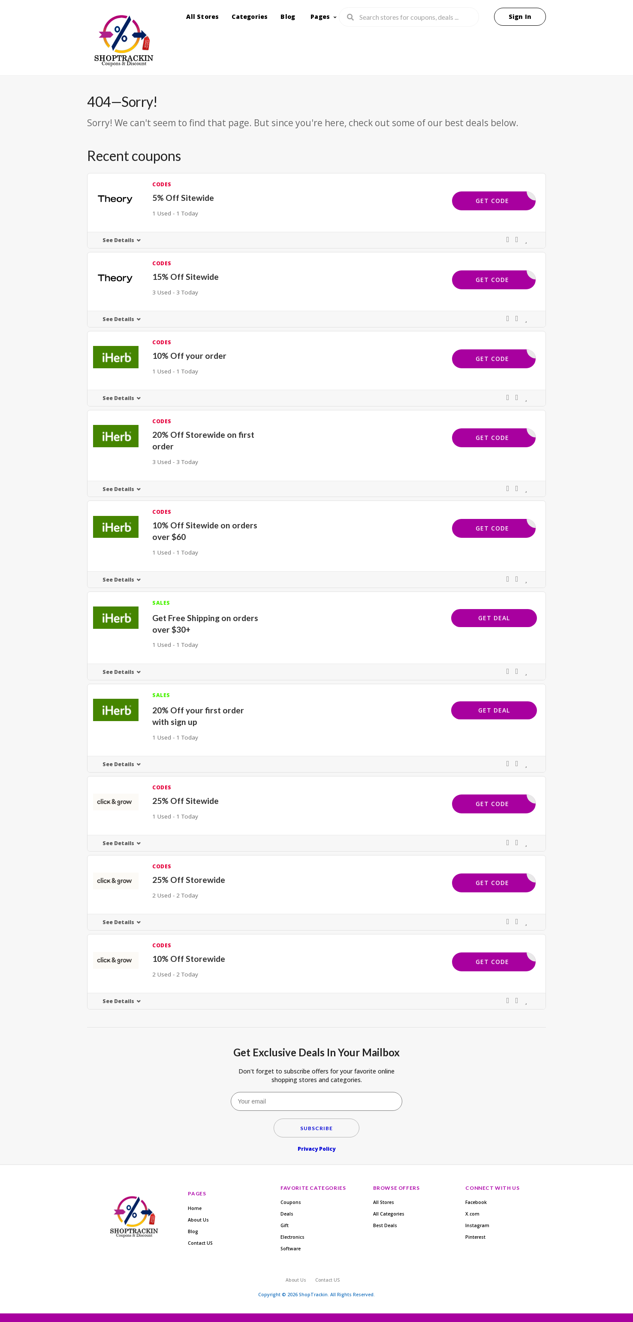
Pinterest (475, 1237)
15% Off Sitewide (185, 277)
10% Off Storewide (188, 959)
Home (195, 1208)
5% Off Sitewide (183, 198)
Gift (284, 1225)
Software (290, 1249)
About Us (198, 1220)
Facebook (476, 1202)
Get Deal (494, 618)
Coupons (290, 1202)
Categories (250, 16)
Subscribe (316, 1128)
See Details (118, 240)
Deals (286, 1214)
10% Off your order (189, 356)
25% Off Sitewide (185, 801)
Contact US (200, 1243)
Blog (287, 16)
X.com (472, 1214)
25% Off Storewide (188, 880)
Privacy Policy (316, 1148)
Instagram (477, 1225)
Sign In (520, 16)
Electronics (292, 1237)
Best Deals (385, 1225)
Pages (320, 16)
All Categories (388, 1214)
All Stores (202, 16)
